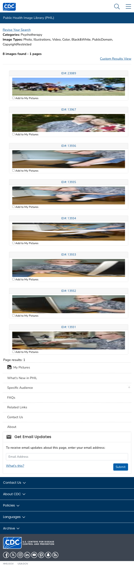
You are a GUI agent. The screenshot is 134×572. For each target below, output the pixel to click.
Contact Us (15, 417)
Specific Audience (20, 388)
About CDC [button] (14, 494)
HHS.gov (8, 563)
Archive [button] (11, 528)
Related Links (17, 407)
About (11, 427)
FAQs (11, 397)
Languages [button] (14, 517)
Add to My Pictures (26, 98)
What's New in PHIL (22, 378)
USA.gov (23, 563)
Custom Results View (115, 59)
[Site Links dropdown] (128, 6)
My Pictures (18, 368)
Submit (121, 467)
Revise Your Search (17, 30)
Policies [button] (11, 505)
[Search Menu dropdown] (117, 6)
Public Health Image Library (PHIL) (28, 18)
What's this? (15, 466)
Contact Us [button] (14, 482)
